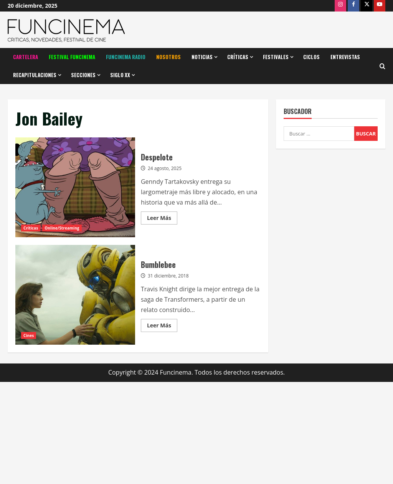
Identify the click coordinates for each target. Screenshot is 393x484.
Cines (28, 335)
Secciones (83, 75)
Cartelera (25, 57)
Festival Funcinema (72, 57)
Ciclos (311, 57)
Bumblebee (75, 295)
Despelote (75, 187)
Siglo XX (120, 75)
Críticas (237, 57)
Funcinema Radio (125, 57)
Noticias (202, 57)
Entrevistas (345, 57)
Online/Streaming (62, 228)
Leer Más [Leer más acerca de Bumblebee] (162, 326)
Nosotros (168, 57)
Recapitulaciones (34, 75)
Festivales (276, 57)
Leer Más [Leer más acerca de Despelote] (162, 219)
